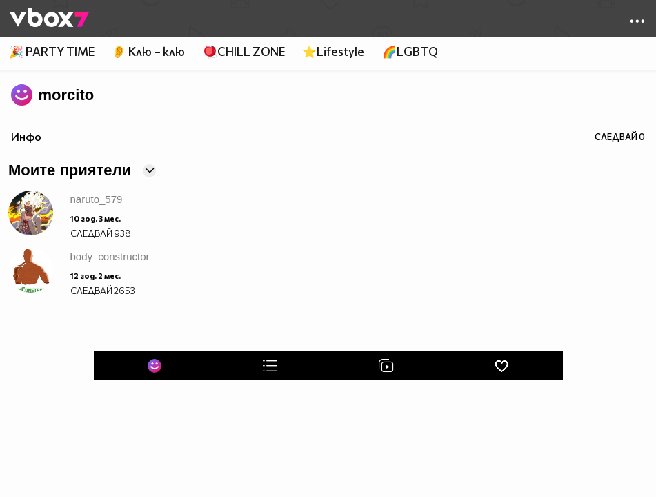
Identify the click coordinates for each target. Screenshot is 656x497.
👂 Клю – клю (148, 51)
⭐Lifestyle (333, 51)
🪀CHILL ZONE (244, 51)
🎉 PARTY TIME (52, 51)
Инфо (26, 136)
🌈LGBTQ (410, 51)
